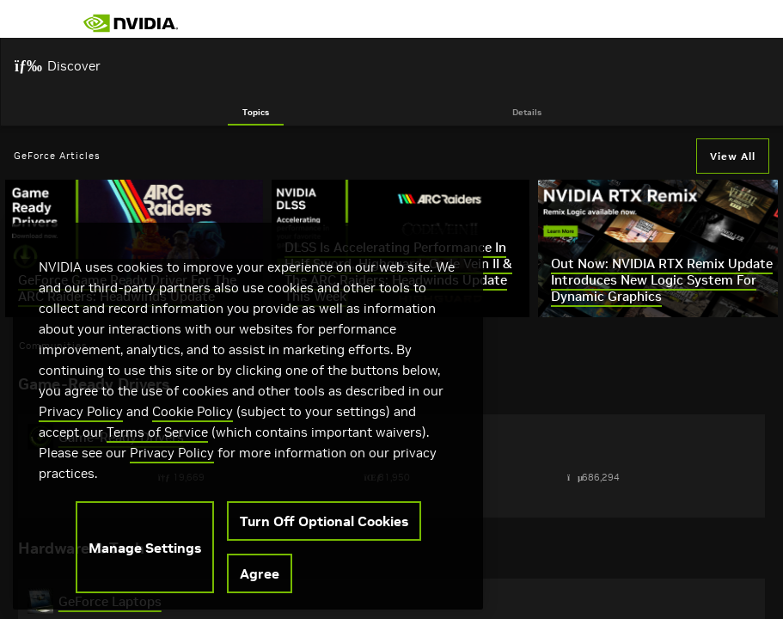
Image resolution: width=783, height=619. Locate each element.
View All (732, 156)
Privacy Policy (81, 421)
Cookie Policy (192, 421)
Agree (259, 582)
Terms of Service (157, 441)
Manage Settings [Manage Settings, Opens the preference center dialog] (145, 557)
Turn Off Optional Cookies (324, 530)
